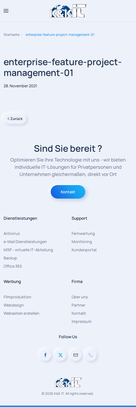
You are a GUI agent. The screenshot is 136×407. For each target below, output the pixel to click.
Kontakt (68, 191)
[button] (6, 11)
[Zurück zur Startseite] (68, 11)
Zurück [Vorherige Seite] (15, 118)
